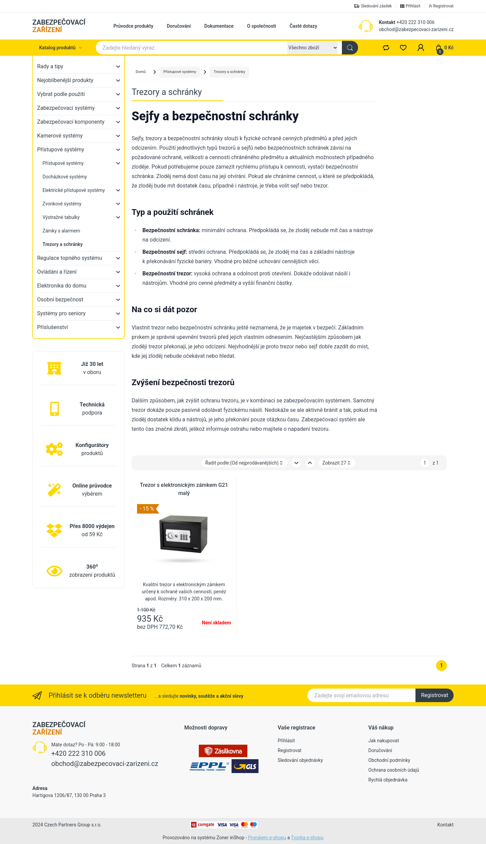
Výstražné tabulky (61, 217)
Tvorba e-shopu (307, 837)
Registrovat (434, 695)
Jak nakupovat (383, 740)
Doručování (179, 26)
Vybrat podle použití (61, 94)
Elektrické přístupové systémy (74, 190)
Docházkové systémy (65, 176)
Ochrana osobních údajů (393, 770)
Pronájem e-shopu (267, 837)
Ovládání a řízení (57, 272)
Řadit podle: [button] (244, 463)
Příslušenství (52, 327)
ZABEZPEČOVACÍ (58, 26)
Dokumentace (219, 26)
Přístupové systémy (60, 149)
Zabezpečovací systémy (66, 108)
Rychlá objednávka (387, 780)
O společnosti (261, 26)
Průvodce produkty (133, 26)
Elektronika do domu (61, 285)
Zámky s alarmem (61, 230)
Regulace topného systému (69, 258)
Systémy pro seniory (61, 313)
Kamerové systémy (60, 135)
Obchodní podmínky (389, 760)
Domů (141, 72)
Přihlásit (286, 740)
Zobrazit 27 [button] (336, 463)
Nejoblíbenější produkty (65, 80)
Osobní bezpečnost (60, 299)
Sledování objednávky (300, 760)
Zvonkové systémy (62, 203)
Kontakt (387, 22)
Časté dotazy (303, 26)
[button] (420, 47)
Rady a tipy (50, 66)
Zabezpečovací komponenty (71, 122)
